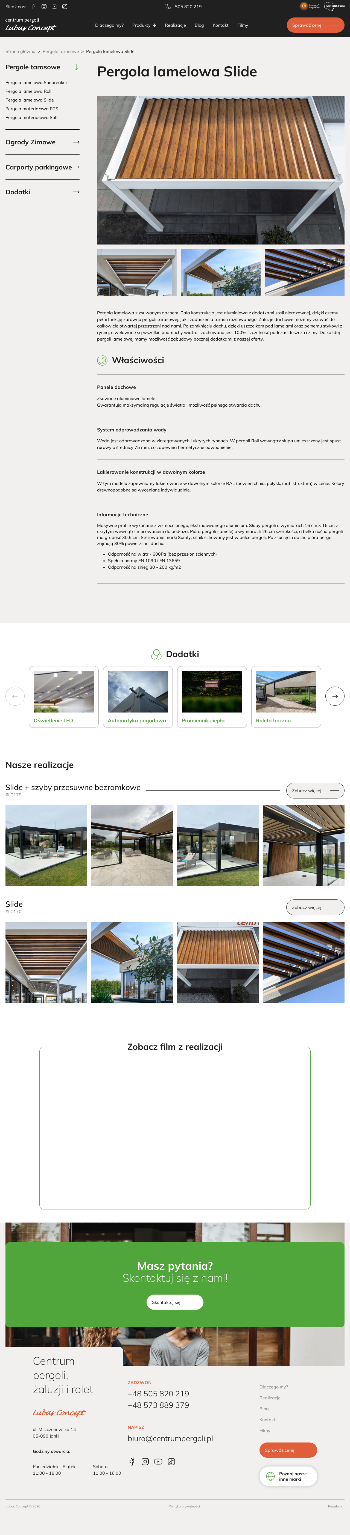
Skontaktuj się (166, 1302)
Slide (14, 904)
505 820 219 (183, 6)
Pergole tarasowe (61, 51)
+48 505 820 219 (158, 1393)
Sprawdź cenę (307, 25)
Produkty (144, 25)
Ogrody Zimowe (30, 142)
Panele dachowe (116, 387)
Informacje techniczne (122, 514)
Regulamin (336, 1506)
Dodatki (17, 192)
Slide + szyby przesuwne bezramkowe (73, 787)
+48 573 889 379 (158, 1405)
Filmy (242, 25)
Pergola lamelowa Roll (28, 91)
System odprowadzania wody (132, 430)
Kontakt (221, 25)
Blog (199, 25)
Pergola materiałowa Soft (31, 117)
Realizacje (175, 25)
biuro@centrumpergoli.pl (170, 1438)
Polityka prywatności (184, 1506)
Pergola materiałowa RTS (31, 108)
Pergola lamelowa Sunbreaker (36, 82)
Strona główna (20, 51)
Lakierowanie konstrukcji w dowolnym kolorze (151, 472)
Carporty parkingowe (38, 167)
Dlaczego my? (109, 25)
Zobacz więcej (306, 790)
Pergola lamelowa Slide (29, 100)
